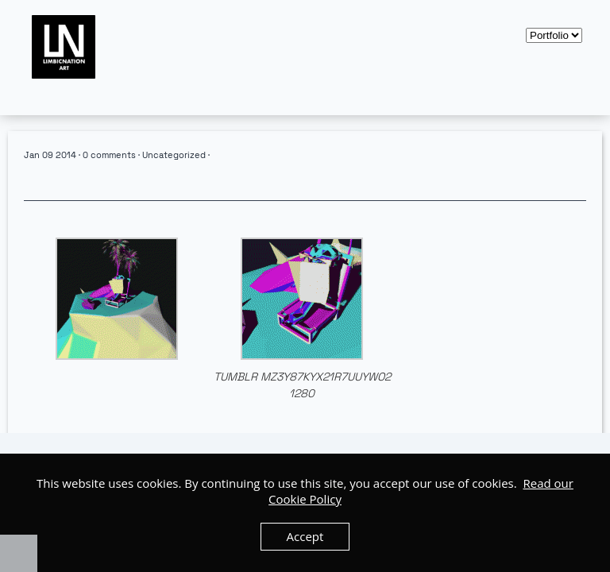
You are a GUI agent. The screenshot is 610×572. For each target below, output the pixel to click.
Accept (305, 536)
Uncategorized (174, 154)
